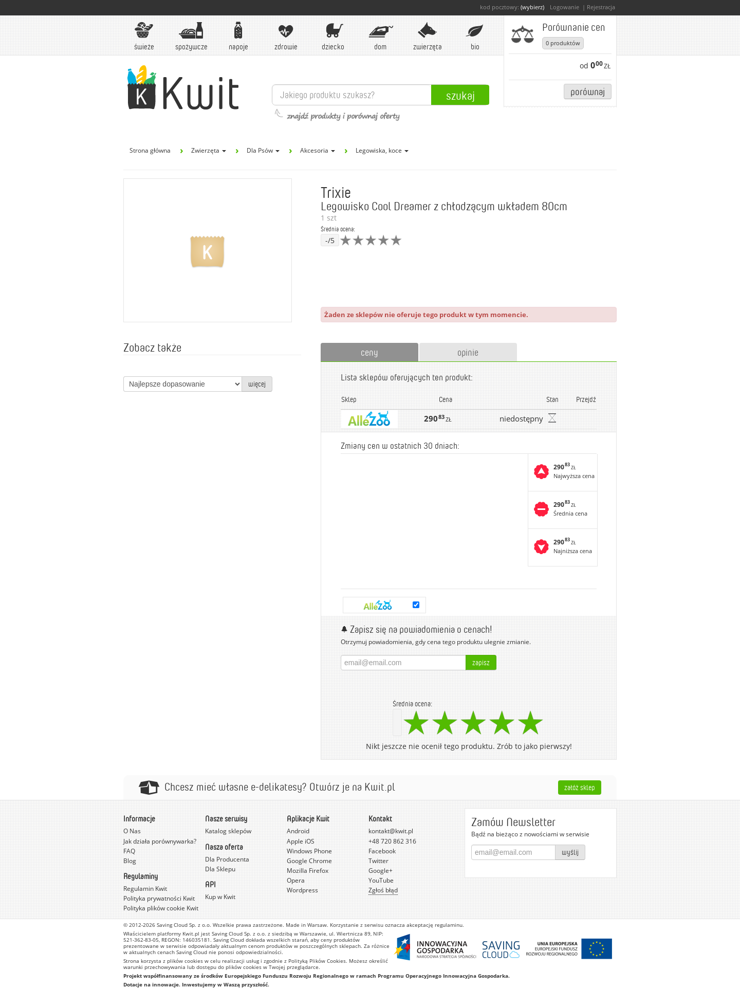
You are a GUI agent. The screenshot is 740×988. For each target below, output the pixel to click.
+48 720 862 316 (392, 841)
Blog (129, 860)
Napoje (238, 36)
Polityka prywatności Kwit (159, 898)
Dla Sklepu (220, 869)
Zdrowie (286, 36)
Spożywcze (191, 36)
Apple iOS (300, 841)
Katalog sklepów (228, 831)
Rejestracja (601, 7)
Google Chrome (309, 860)
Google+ (380, 870)
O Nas (132, 831)
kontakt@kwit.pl (390, 831)
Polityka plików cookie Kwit (160, 908)
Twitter (378, 860)
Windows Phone (309, 851)
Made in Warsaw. (307, 924)
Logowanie (564, 7)
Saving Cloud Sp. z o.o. (184, 924)
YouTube (381, 880)
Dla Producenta (227, 859)
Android (298, 831)
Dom (380, 36)
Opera (296, 880)
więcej (257, 384)
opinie (467, 352)
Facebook (382, 851)
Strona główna (150, 150)
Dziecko (333, 36)
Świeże (144, 36)
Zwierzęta (427, 36)
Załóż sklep (579, 787)
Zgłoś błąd (383, 890)
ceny (369, 352)
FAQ (129, 851)
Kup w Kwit (220, 896)
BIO (475, 36)
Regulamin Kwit (145, 888)
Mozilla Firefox (307, 870)
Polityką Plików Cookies (317, 960)
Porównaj (587, 91)
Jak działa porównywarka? (159, 841)
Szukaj (460, 95)
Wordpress (302, 890)
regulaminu (448, 924)
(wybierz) (532, 7)
